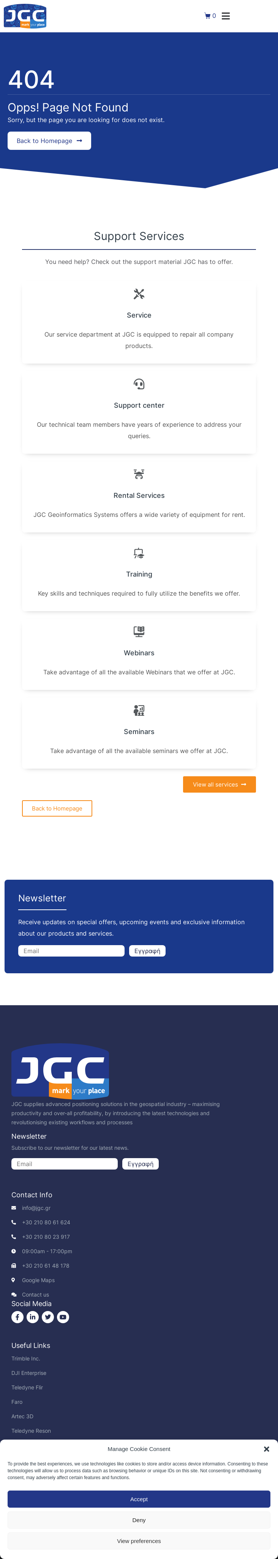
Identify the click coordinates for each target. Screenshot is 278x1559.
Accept (139, 1499)
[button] (266, 1449)
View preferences (139, 1541)
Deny (138, 1520)
